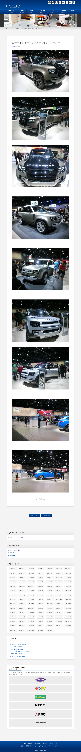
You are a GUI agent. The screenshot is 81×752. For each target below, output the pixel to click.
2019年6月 (68, 617)
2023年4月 (31, 590)
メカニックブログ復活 (16, 537)
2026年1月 (49, 568)
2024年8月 (12, 582)
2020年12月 (31, 608)
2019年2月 (40, 621)
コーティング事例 (15, 550)
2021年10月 (68, 599)
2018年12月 (59, 621)
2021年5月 (49, 603)
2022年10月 (22, 595)
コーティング (53, 743)
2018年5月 (59, 625)
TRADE (52, 12)
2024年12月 (40, 577)
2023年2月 (49, 590)
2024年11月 (50, 577)
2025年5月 (59, 573)
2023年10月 (40, 586)
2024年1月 (12, 586)
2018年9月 (21, 625)
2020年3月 (49, 612)
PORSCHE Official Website (18, 644)
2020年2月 (59, 612)
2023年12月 (22, 586)
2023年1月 (59, 590)
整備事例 (12, 555)
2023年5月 (21, 590)
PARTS (21, 12)
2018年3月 (12, 630)
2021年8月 (21, 603)
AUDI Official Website (16, 649)
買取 (22, 746)
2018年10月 (13, 625)
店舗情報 (28, 746)
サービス (45, 743)
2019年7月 (59, 617)
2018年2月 (21, 630)
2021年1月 (21, 608)
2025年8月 (31, 573)
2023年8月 (59, 586)
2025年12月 (59, 568)
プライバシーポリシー (54, 746)
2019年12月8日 (16, 47)
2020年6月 (21, 612)
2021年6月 (40, 603)
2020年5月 (31, 612)
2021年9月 (12, 603)
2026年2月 (40, 568)
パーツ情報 (37, 743)
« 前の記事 (34, 515)
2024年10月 (59, 577)
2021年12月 (50, 599)
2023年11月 (31, 586)
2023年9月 (49, 586)
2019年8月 (49, 617)
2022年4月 (12, 599)
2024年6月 (31, 582)
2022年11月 (13, 595)
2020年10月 (50, 608)
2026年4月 (21, 568)
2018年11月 (68, 621)
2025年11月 (68, 568)
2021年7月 (31, 603)
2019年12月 (13, 617)
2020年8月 (68, 608)
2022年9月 (31, 595)
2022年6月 (59, 595)
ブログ (11, 28)
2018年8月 (31, 625)
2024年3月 (59, 582)
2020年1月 (68, 612)
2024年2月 (68, 582)
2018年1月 (31, 630)
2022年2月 (31, 599)
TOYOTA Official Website (17, 656)
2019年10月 (31, 617)
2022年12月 (68, 590)
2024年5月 (40, 582)
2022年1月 (40, 599)
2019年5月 (12, 621)
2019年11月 (22, 617)
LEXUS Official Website (17, 654)
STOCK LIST (10, 12)
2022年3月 (21, 599)
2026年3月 (31, 568)
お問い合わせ (42, 746)
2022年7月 (49, 595)
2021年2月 (12, 608)
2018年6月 (49, 625)
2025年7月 (40, 573)
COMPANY (62, 12)
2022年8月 (40, 595)
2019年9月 (40, 617)
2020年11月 (40, 608)
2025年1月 (31, 577)
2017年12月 (40, 630)
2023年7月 (68, 586)
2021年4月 (59, 603)
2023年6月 (12, 590)
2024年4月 (49, 582)
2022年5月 (68, 595)
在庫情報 (30, 743)
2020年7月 (12, 612)
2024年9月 (68, 577)
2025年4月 (68, 573)
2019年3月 (31, 621)
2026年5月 (12, 568)
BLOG (72, 12)
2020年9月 (59, 608)
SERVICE (31, 12)
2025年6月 (49, 573)
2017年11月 (50, 630)
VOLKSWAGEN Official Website (19, 651)
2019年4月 (21, 621)
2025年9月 (21, 573)
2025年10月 (13, 573)
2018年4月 (68, 625)
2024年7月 (21, 582)
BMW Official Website (16, 647)
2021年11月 (59, 599)
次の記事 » (46, 515)
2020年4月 (40, 612)
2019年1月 (49, 621)
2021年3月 (68, 603)
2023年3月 (40, 590)
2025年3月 (12, 577)
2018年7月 (40, 625)
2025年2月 (21, 577)
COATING (42, 12)
